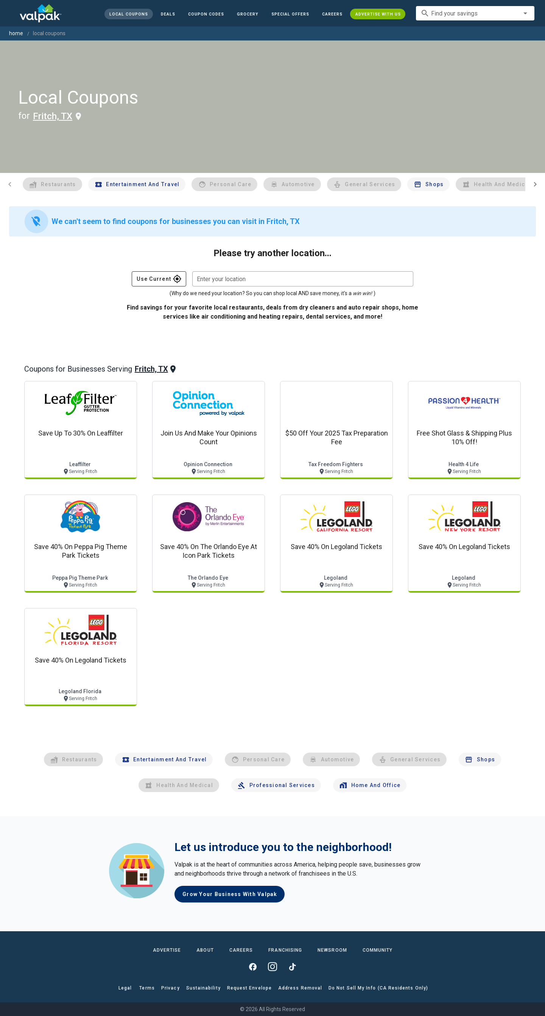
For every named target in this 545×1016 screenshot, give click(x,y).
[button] (290, 14)
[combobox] (475, 13)
